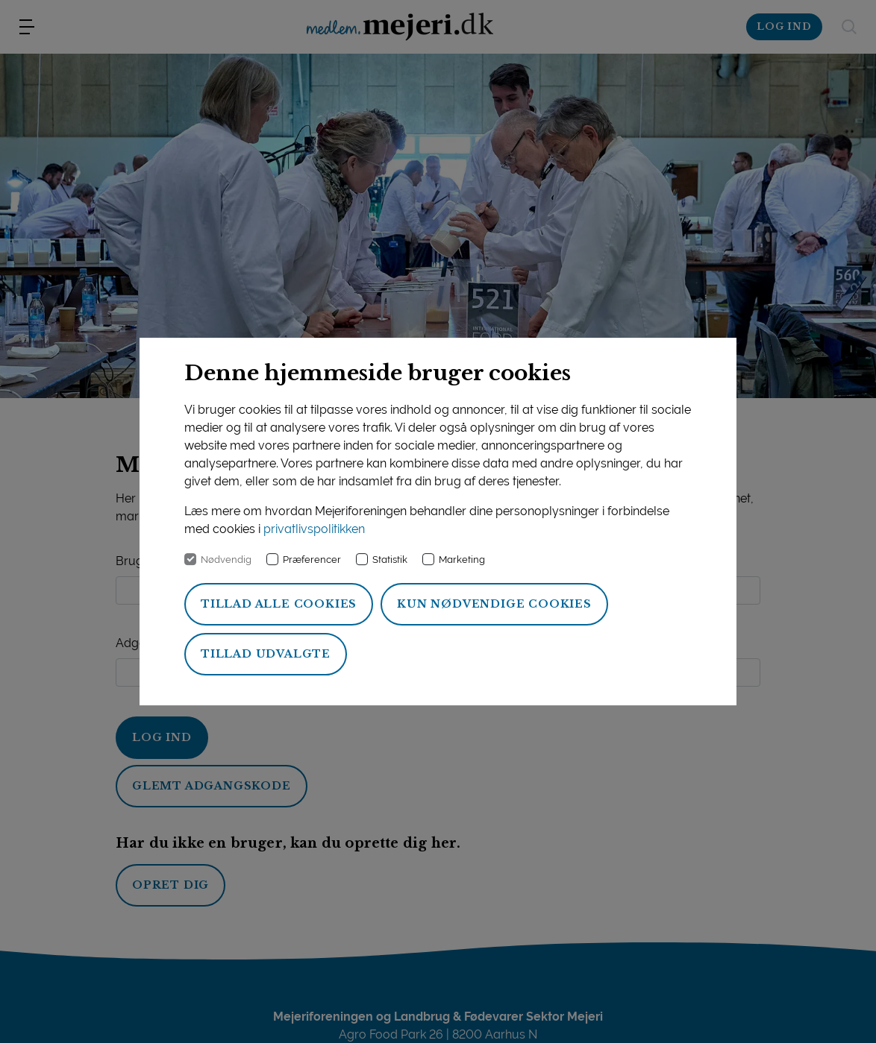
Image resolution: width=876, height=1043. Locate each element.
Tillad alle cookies (279, 604)
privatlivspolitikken (314, 529)
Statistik (389, 559)
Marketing (462, 559)
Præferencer (312, 559)
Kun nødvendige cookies (494, 604)
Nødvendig (226, 559)
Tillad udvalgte (266, 654)
